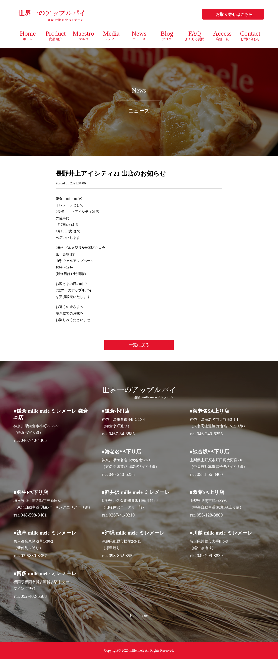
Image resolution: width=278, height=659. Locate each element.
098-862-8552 (122, 555)
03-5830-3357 (34, 555)
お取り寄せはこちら (234, 14)
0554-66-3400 (210, 474)
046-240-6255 (210, 433)
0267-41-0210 (122, 515)
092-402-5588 (34, 596)
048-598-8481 (34, 515)
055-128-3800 (210, 515)
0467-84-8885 (122, 433)
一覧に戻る (139, 345)
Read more (139, 615)
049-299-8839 (210, 555)
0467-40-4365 (34, 440)
